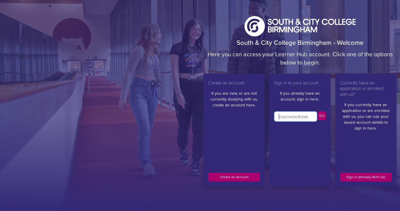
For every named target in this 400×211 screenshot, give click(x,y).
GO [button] (321, 115)
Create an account (234, 177)
